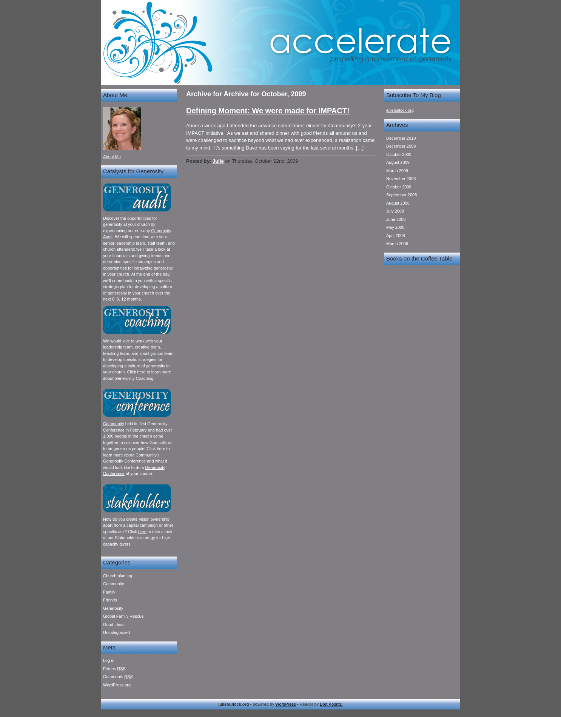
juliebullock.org (400, 110)
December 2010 (401, 138)
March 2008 (397, 243)
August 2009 (398, 162)
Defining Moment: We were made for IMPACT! (268, 110)
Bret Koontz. (331, 704)
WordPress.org (117, 685)
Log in (108, 660)
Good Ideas (114, 624)
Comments (118, 676)
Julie (218, 161)
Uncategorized (116, 632)
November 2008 (401, 178)
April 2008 (395, 235)
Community (113, 423)
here (141, 372)
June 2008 (395, 219)
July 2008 (395, 211)
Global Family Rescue (123, 616)
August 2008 (398, 203)
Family (109, 592)
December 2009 (401, 146)
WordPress (285, 704)
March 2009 (397, 170)
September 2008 (401, 195)
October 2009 (399, 154)
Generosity (113, 608)
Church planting (117, 576)
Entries (114, 668)
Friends (110, 600)
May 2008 (395, 227)
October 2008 (399, 187)
